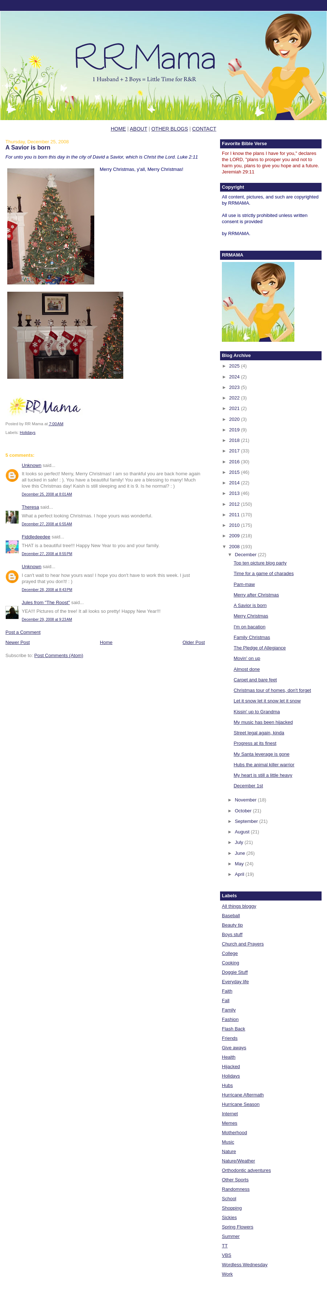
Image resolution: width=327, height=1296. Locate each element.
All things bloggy (239, 906)
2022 (235, 398)
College (230, 953)
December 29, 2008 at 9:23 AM (47, 620)
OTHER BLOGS (169, 129)
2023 (235, 387)
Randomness (236, 1189)
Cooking (230, 962)
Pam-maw (244, 584)
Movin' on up (246, 658)
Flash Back (233, 1029)
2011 (235, 514)
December (246, 554)
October (244, 810)
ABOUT (138, 129)
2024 (235, 377)
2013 (235, 493)
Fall (225, 1000)
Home (106, 642)
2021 (235, 408)
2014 (235, 482)
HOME (118, 129)
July (240, 842)
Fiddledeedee (36, 537)
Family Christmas (251, 637)
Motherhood (234, 1132)
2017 (235, 451)
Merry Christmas (250, 616)
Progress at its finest (254, 743)
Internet (230, 1113)
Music (228, 1142)
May (240, 863)
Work (227, 1274)
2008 (235, 546)
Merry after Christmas (256, 595)
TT (225, 1245)
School (229, 1198)
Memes (229, 1123)
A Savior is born (27, 147)
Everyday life (235, 981)
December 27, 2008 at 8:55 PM (47, 554)
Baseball (231, 915)
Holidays (28, 432)
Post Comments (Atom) (58, 655)
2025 (235, 366)
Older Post (194, 642)
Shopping (232, 1208)
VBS (226, 1255)
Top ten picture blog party (259, 563)
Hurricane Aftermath (243, 1095)
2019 (235, 429)
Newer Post (17, 642)
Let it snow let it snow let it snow (267, 701)
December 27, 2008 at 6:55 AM (47, 524)
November (246, 800)
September (247, 821)
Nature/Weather (238, 1161)
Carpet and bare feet (255, 679)
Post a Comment (23, 632)
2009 (235, 535)
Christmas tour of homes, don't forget (272, 690)
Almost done (246, 669)
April (240, 874)
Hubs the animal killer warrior (263, 764)
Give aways (234, 1047)
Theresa (30, 507)
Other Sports (235, 1179)
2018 (235, 440)
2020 (235, 419)
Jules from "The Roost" (46, 602)
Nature (229, 1151)
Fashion (230, 1019)
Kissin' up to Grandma (256, 711)
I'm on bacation (249, 626)
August (243, 831)
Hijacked (231, 1066)
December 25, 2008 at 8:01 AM (47, 494)
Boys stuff (232, 934)
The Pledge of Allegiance (259, 648)
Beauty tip (232, 925)
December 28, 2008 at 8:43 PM (47, 590)
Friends (229, 1038)
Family (229, 1010)
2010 (235, 525)
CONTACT (204, 129)
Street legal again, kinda (258, 732)
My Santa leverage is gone (261, 754)
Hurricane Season (241, 1104)
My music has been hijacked (263, 722)
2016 (235, 461)
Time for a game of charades (263, 573)
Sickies (229, 1217)
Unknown (31, 465)
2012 (235, 504)
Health (229, 1057)
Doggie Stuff (235, 972)
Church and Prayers (243, 944)
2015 (235, 472)
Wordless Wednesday (245, 1264)
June (241, 853)
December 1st (248, 785)
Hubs (227, 1085)
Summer (231, 1236)
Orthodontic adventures (246, 1170)
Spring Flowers (237, 1227)
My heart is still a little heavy (262, 775)
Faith (227, 991)
